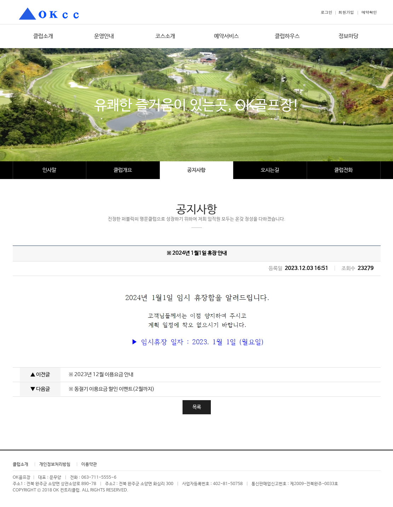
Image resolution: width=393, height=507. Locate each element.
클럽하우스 (287, 36)
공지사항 (196, 170)
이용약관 (89, 464)
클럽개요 (123, 170)
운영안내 (104, 36)
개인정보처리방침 (54, 464)
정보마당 (348, 36)
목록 (196, 407)
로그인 (327, 12)
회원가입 (346, 12)
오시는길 (270, 170)
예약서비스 (226, 36)
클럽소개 (43, 36)
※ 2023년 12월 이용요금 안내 (101, 374)
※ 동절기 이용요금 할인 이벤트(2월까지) (112, 389)
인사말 (49, 170)
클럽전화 (343, 170)
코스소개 (165, 36)
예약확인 (369, 12)
